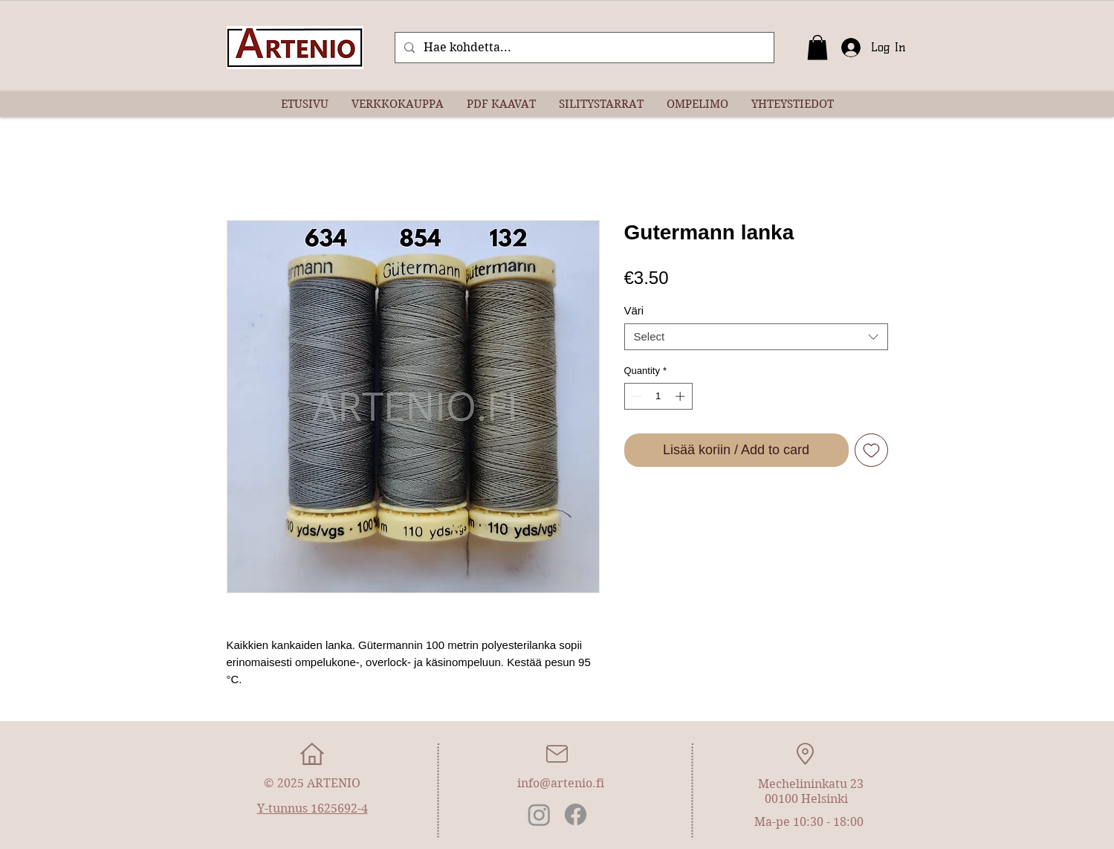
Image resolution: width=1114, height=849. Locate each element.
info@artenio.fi (560, 783)
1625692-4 (339, 808)
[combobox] (756, 336)
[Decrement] (635, 396)
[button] (817, 47)
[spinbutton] (658, 396)
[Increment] (681, 396)
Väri (634, 310)
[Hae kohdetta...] (583, 47)
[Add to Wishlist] (871, 450)
